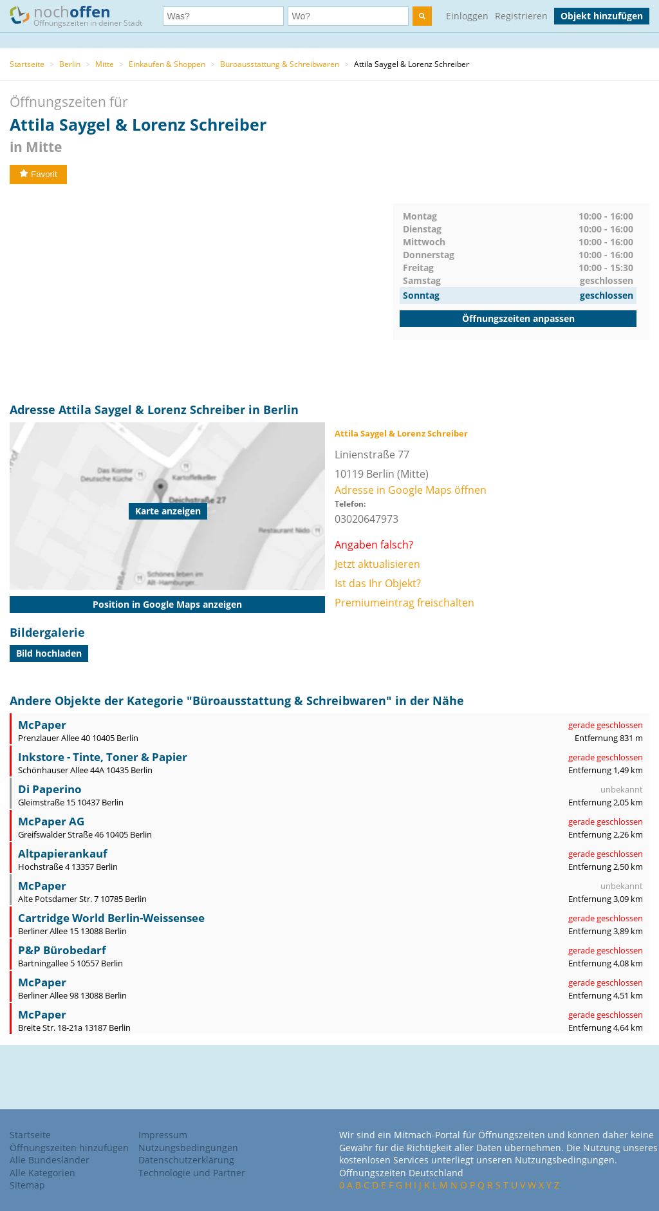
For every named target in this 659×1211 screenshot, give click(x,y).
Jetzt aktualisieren (377, 564)
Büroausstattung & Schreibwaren (279, 64)
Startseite (27, 64)
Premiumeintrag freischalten (404, 603)
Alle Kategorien (42, 1173)
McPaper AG (51, 821)
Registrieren (521, 16)
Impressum (162, 1135)
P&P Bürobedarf (62, 950)
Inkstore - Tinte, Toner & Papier (102, 756)
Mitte (104, 64)
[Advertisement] (201, 293)
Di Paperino (50, 789)
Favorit (38, 174)
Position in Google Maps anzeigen (167, 604)
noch (82, 15)
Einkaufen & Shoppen (167, 64)
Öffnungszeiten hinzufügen (69, 1147)
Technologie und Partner (191, 1173)
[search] (422, 16)
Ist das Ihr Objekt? (378, 583)
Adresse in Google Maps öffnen (411, 490)
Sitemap (27, 1185)
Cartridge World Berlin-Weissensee (111, 917)
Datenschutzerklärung (186, 1160)
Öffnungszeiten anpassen (518, 318)
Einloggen (467, 16)
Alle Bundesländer (49, 1160)
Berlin (69, 64)
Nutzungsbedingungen (188, 1147)
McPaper (42, 724)
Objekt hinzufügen (602, 16)
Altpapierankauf (62, 853)
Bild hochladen (49, 653)
